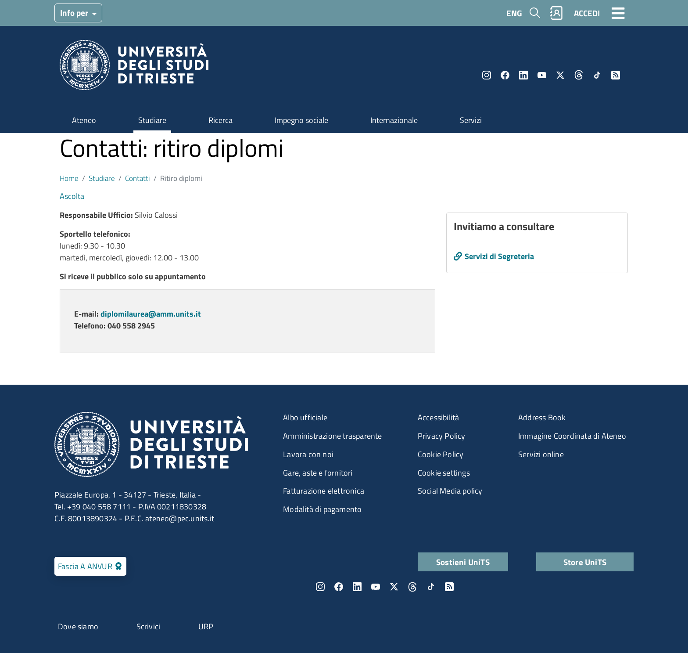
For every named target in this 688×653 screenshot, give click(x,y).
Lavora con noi (308, 454)
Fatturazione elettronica (323, 491)
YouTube (542, 75)
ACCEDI (587, 13)
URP (206, 626)
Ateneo (84, 120)
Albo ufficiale (305, 417)
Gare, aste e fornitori (317, 473)
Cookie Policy (441, 454)
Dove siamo (78, 626)
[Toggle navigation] (618, 12)
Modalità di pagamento (322, 509)
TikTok (597, 75)
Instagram (486, 75)
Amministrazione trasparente (332, 436)
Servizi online (541, 454)
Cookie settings (444, 473)
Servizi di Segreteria (499, 256)
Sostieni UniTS (463, 562)
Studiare (152, 120)
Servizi (471, 120)
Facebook (505, 75)
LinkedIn (523, 75)
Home (69, 178)
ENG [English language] (514, 13)
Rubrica (556, 13)
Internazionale (394, 120)
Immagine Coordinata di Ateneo (572, 436)
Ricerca (220, 120)
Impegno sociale (301, 120)
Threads (578, 75)
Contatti (137, 178)
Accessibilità (438, 417)
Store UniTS (584, 562)
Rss (615, 75)
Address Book (542, 417)
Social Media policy (450, 491)
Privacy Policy (442, 436)
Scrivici (148, 626)
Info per (75, 12)
